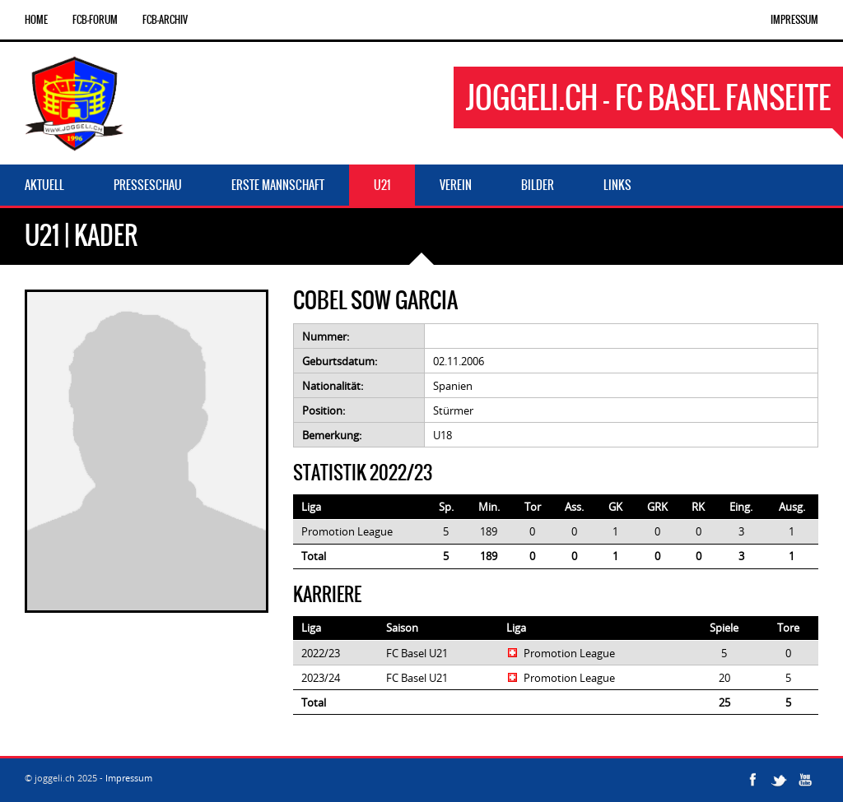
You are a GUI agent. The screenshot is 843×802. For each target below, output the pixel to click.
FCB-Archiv (165, 19)
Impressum (794, 19)
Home (36, 19)
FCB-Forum (95, 19)
